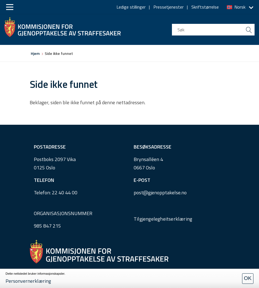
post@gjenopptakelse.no (160, 192)
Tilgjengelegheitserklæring (163, 219)
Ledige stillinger (131, 7)
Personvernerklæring (28, 281)
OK (248, 278)
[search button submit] (249, 30)
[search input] (213, 30)
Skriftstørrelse (205, 7)
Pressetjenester (168, 7)
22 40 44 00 (64, 192)
